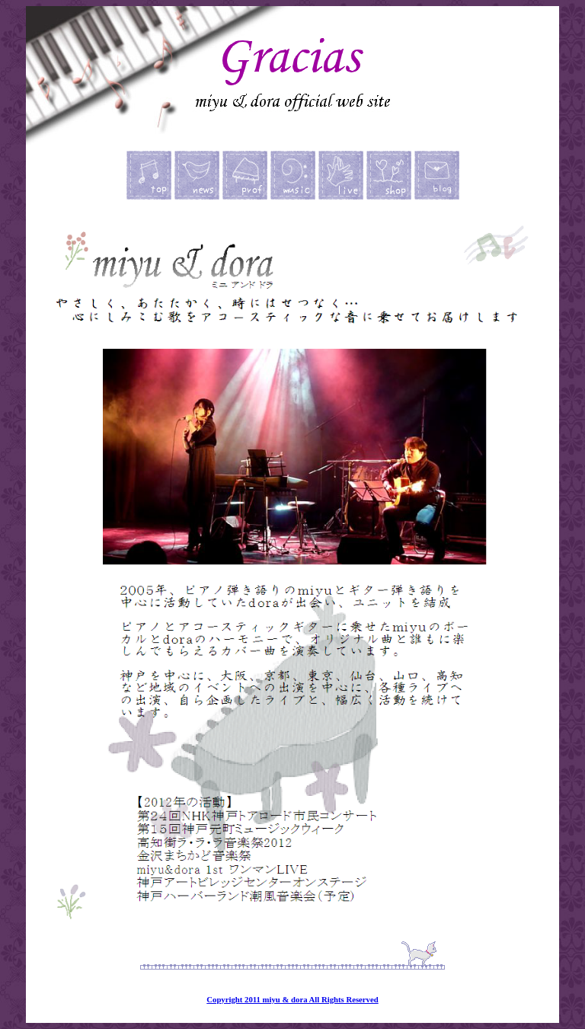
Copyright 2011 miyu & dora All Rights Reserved (292, 999)
